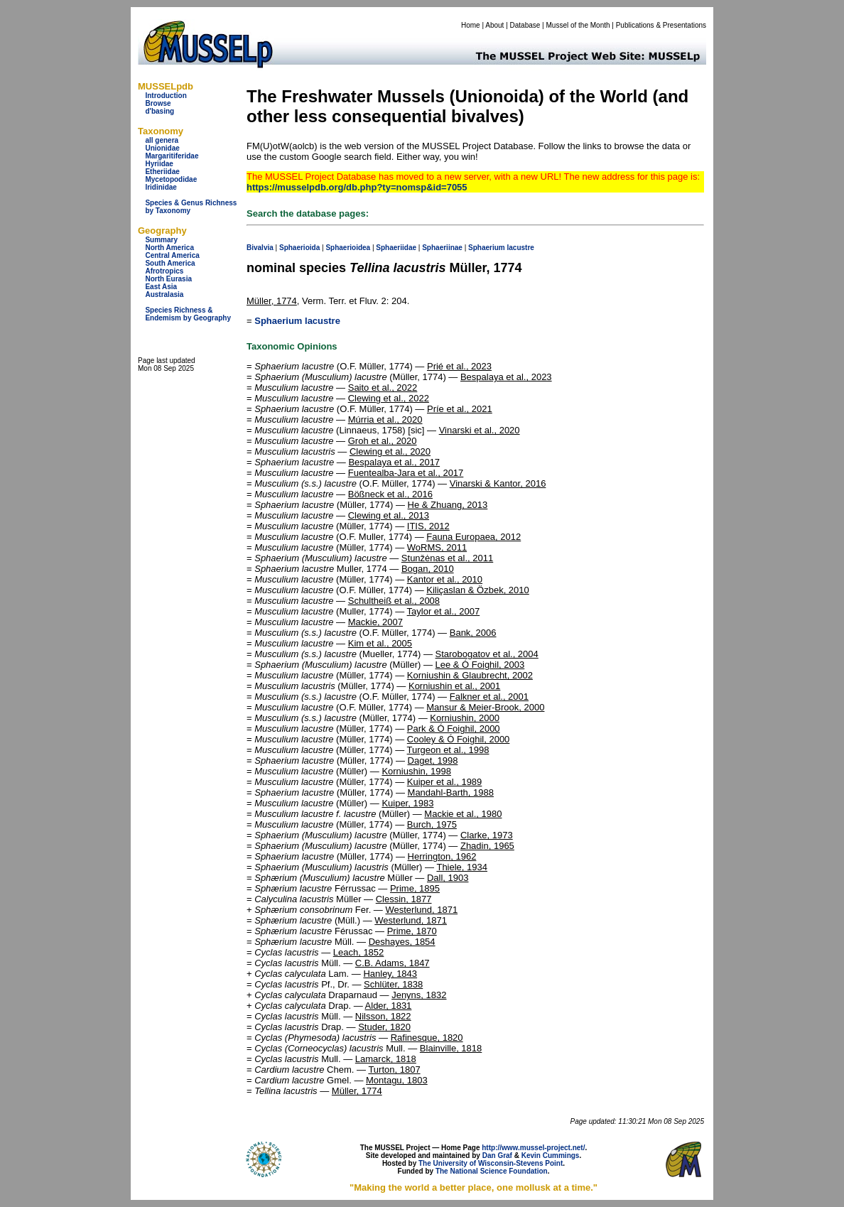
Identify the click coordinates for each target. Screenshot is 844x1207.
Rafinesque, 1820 (427, 1037)
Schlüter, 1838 (393, 984)
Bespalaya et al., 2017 (394, 462)
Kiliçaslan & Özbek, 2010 (477, 590)
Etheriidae (162, 171)
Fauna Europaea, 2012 (473, 536)
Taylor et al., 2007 (443, 611)
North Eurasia (168, 279)
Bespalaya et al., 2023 (506, 377)
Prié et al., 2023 (459, 366)
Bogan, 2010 (427, 568)
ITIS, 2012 (428, 526)
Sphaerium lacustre (297, 320)
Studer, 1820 (384, 1027)
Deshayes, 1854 (402, 941)
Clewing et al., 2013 (388, 515)
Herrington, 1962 (442, 856)
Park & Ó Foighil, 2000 (453, 728)
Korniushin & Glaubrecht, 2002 (470, 675)
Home (470, 25)
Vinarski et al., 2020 (479, 430)
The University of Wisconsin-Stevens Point (490, 1163)
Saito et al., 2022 (383, 387)
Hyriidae (159, 164)
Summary (161, 240)
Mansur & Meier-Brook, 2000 (485, 707)
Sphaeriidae (396, 247)
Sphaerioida (299, 247)
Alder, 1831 (388, 1005)
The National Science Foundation (491, 1171)
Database (525, 25)
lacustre (520, 247)
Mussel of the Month (578, 25)
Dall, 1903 (448, 877)
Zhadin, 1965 (487, 845)
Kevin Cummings (550, 1155)
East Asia (161, 287)
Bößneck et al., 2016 (390, 494)
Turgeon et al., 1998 (448, 750)
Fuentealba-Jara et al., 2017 (406, 472)
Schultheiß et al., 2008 (394, 600)
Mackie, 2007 (375, 622)
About (494, 25)
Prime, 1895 (415, 888)
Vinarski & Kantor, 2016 (498, 483)
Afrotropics (164, 271)
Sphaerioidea (347, 247)
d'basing (159, 111)
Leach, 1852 (358, 952)
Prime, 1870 (412, 931)
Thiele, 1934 (461, 867)
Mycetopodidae (171, 179)
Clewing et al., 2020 (390, 451)
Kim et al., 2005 (380, 643)
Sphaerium (486, 247)
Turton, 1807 (394, 1069)
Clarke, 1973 (486, 835)
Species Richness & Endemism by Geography (188, 314)
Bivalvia (260, 247)
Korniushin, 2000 (464, 718)
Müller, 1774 (272, 301)
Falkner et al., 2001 (489, 696)
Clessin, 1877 (404, 899)
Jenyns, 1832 (418, 995)
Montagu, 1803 (397, 1080)
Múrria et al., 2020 (385, 419)
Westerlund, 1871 (421, 909)
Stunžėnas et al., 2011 (447, 558)
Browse (158, 103)
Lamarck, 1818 (385, 1059)
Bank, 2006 (473, 632)
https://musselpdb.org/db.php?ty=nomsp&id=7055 (357, 187)
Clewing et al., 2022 (388, 398)
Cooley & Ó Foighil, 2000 (458, 739)
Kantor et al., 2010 (444, 579)
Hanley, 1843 (390, 973)
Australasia (164, 294)
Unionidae (162, 148)
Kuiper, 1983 (407, 803)
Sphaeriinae (442, 247)
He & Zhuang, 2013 (448, 504)
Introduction (165, 95)
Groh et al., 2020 (382, 440)
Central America (172, 255)
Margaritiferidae (171, 156)
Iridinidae (160, 187)
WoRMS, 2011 (437, 547)
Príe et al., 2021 (459, 409)
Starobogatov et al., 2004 (487, 654)
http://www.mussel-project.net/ (533, 1148)
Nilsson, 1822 (383, 1016)
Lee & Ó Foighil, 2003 (480, 664)
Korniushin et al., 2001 (454, 686)
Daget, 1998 (433, 760)
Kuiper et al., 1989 (444, 781)
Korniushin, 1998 (416, 771)
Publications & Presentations (661, 25)
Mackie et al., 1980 (463, 813)
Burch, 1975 (432, 824)
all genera (161, 140)
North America (169, 247)
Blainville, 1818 (451, 1048)
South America (170, 263)
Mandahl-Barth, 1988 (451, 792)
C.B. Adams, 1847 (392, 963)
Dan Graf (497, 1155)
